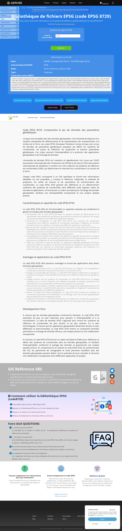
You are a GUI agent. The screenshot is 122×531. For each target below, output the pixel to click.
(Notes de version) (61, 496)
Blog (33, 519)
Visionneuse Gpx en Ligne (22, 100)
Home (34, 516)
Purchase (55, 3)
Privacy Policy (67, 528)
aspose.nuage (70, 24)
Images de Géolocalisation (99, 100)
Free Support (66, 516)
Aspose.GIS (98, 479)
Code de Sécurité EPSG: (47, 36)
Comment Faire (32, 117)
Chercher (61, 48)
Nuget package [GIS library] (52, 107)
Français (104, 3)
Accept (102, 519)
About (80, 3)
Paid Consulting (82, 516)
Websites (72, 3)
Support (64, 3)
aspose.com (60, 24)
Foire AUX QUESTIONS (47, 117)
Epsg (23, 8)
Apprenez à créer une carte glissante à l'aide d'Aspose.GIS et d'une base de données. (61, 10)
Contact (81, 528)
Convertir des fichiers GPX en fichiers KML (49, 100)
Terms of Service (75, 528)
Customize (95, 523)
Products (46, 3)
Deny (109, 523)
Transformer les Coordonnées (76, 100)
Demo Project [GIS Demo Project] (69, 107)
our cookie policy (99, 515)
